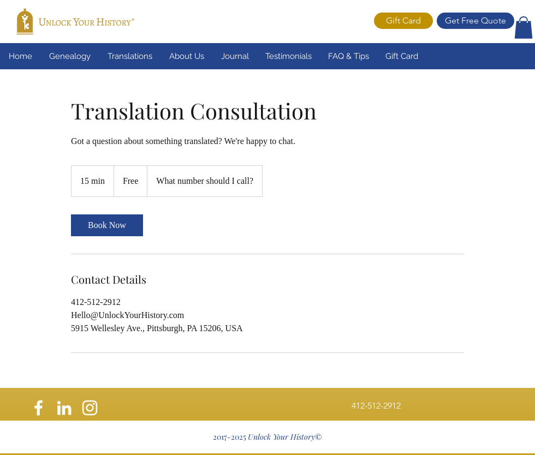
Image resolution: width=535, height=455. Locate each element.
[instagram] (90, 408)
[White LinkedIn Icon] (64, 408)
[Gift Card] (403, 21)
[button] (523, 27)
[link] (107, 225)
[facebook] (38, 408)
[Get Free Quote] (475, 21)
